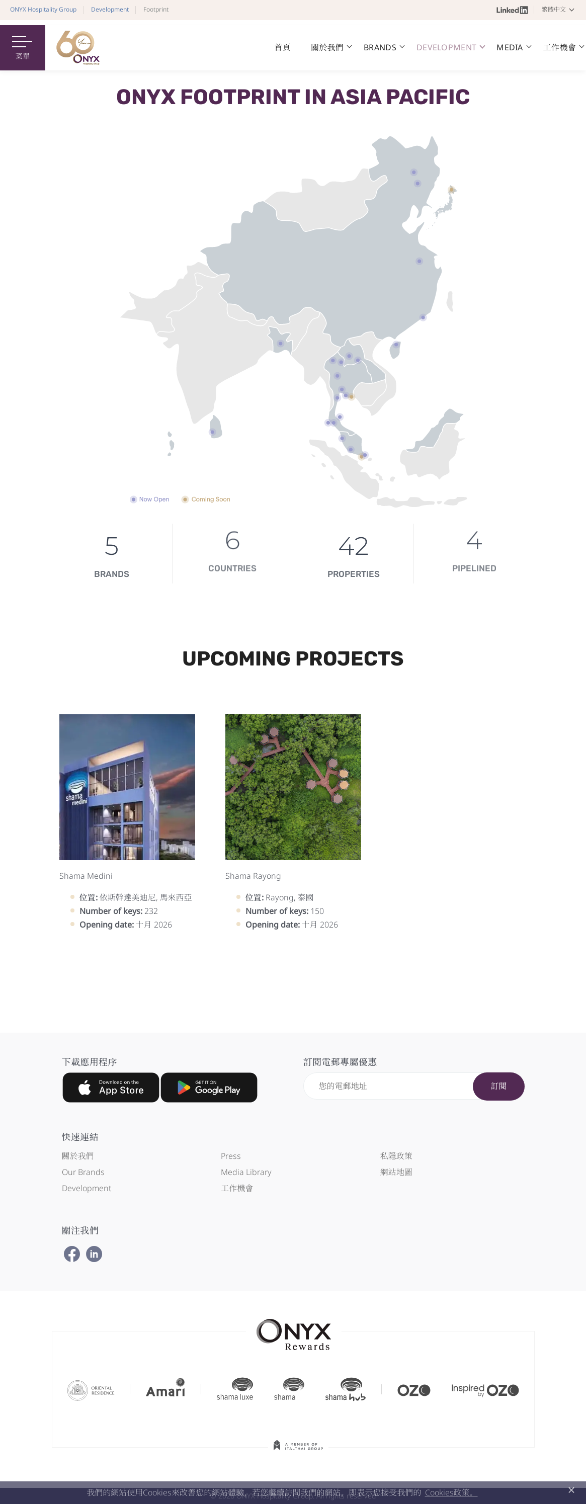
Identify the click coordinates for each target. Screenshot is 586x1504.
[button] (559, 9)
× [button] (571, 1490)
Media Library (246, 1172)
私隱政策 (396, 1155)
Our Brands (83, 1172)
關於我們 (78, 1155)
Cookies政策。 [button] (451, 1492)
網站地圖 (396, 1172)
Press (231, 1155)
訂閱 (498, 1086)
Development (86, 1188)
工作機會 (237, 1188)
